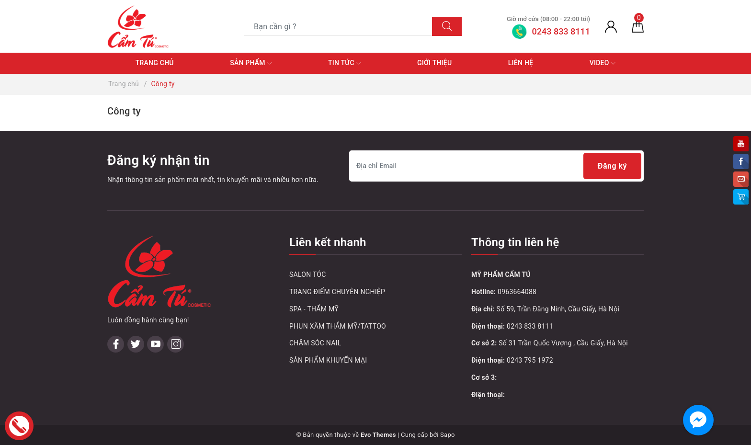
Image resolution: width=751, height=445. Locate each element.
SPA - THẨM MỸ (314, 309)
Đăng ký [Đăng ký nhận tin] (612, 166)
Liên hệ (520, 63)
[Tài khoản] (611, 26)
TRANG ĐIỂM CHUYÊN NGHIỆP (337, 292)
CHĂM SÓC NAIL (315, 343)
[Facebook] (115, 344)
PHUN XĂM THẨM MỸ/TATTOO (337, 326)
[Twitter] (135, 344)
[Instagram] (175, 344)
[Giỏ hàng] (638, 26)
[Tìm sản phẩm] (338, 26)
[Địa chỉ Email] (496, 166)
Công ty (124, 111)
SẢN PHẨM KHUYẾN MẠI (328, 360)
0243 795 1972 (530, 360)
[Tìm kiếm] (447, 26)
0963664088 (517, 292)
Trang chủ (155, 63)
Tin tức (344, 63)
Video (603, 63)
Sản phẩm (251, 63)
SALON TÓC (307, 274)
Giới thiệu (434, 63)
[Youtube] (155, 344)
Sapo (447, 434)
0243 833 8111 (530, 326)
